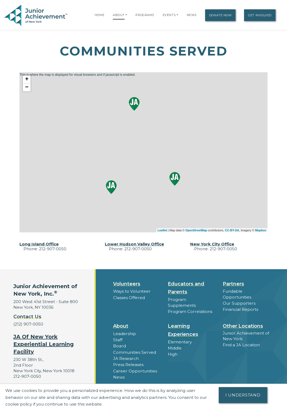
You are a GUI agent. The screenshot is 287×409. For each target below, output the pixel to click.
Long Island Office (39, 244)
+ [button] (27, 80)
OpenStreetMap (196, 230)
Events (169, 15)
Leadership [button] (124, 332)
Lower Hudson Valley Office (134, 244)
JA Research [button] (125, 357)
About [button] (120, 325)
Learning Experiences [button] (183, 329)
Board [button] (119, 344)
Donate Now (220, 15)
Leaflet (162, 230)
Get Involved (260, 15)
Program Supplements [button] (191, 299)
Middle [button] (175, 347)
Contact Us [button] (27, 317)
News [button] (119, 375)
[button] (126, 15)
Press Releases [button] (128, 363)
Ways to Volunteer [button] (131, 291)
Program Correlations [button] (189, 305)
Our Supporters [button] (238, 302)
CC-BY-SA (232, 230)
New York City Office (212, 244)
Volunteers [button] (126, 284)
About (119, 15)
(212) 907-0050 (28, 324)
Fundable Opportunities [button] (237, 294)
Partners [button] (233, 284)
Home (99, 15)
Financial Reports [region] (240, 309)
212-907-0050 (27, 376)
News (192, 15)
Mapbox (260, 230)
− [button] (27, 88)
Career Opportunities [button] (134, 369)
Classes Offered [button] (129, 297)
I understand (243, 395)
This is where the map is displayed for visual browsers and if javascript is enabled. (142, 152)
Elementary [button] (180, 340)
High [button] (172, 353)
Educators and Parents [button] (186, 288)
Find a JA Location (241, 343)
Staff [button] (117, 338)
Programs (144, 15)
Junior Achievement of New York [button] (246, 334)
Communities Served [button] (134, 351)
